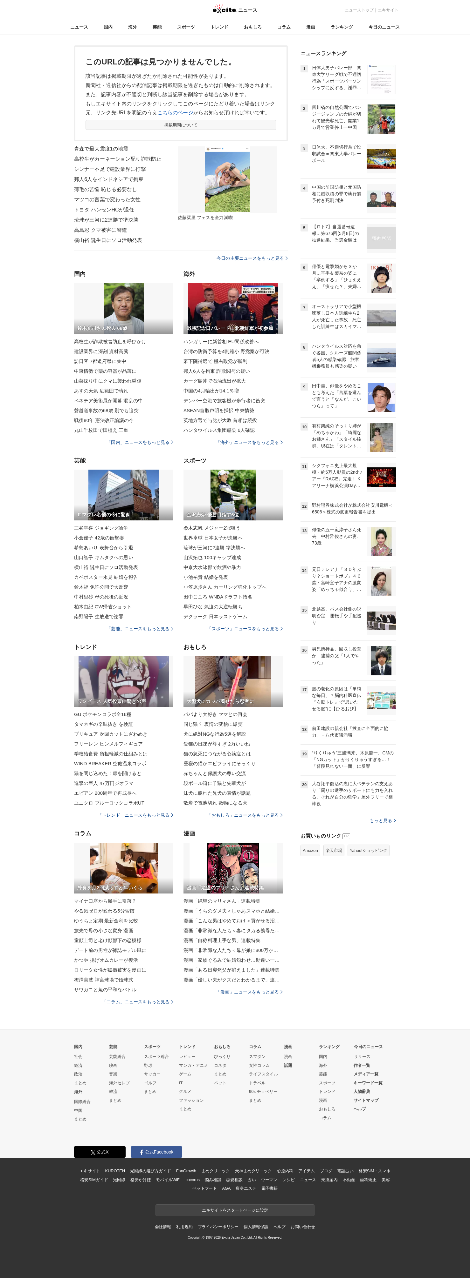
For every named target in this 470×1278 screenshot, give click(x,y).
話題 (288, 1065)
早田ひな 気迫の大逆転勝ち (213, 606)
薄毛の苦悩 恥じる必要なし (105, 189)
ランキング (342, 27)
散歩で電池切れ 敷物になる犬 (215, 803)
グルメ (185, 1091)
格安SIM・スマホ (375, 1170)
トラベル (257, 1083)
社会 (78, 1056)
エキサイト (388, 10)
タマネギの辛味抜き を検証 (103, 724)
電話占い (345, 1170)
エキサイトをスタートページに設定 (235, 1210)
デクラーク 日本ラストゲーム (215, 616)
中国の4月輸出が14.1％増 (211, 390)
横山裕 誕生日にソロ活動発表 (108, 240)
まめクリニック (215, 1170)
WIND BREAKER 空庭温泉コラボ (110, 763)
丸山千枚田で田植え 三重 (101, 430)
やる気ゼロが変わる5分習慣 (104, 910)
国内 (108, 27)
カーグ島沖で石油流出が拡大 (214, 381)
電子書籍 (269, 1188)
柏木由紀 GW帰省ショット (103, 606)
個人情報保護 (256, 1226)
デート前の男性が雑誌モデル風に (110, 950)
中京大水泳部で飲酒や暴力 (212, 567)
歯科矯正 (368, 1179)
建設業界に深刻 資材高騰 (101, 351)
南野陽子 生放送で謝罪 (99, 616)
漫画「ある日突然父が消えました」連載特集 (231, 970)
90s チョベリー (263, 1091)
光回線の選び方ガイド (150, 1170)
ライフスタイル (263, 1074)
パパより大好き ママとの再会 (215, 714)
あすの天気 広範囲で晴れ (101, 390)
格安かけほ (140, 1179)
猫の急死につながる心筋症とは (217, 753)
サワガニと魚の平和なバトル (105, 989)
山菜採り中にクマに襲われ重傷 (108, 381)
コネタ (220, 1065)
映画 (113, 1065)
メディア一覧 (366, 1074)
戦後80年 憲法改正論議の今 (104, 420)
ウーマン (269, 1179)
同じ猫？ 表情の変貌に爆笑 (213, 724)
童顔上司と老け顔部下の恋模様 (108, 940)
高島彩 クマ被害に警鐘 (100, 230)
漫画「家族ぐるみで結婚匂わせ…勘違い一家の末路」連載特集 (233, 960)
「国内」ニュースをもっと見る (140, 442)
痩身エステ (246, 1188)
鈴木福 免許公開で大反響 (101, 587)
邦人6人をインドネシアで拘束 (109, 179)
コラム (284, 27)
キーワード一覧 (368, 1083)
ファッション (191, 1100)
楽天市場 (334, 850)
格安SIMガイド (94, 1179)
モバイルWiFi (168, 1179)
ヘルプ (360, 1109)
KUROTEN (115, 1170)
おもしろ (253, 27)
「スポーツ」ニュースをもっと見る (245, 628)
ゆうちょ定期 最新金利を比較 (106, 920)
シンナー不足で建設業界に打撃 (110, 169)
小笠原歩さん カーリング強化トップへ (224, 587)
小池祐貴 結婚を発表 (205, 577)
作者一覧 (362, 1065)
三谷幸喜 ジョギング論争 (101, 528)
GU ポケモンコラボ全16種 (102, 714)
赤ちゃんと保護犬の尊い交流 (214, 773)
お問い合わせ (303, 1226)
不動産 (349, 1179)
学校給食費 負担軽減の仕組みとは (111, 753)
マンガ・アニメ (193, 1065)
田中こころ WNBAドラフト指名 (217, 596)
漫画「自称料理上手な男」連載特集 (221, 940)
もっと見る (383, 820)
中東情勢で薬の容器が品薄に (105, 371)
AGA (226, 1188)
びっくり (222, 1056)
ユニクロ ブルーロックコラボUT (109, 803)
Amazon (310, 850)
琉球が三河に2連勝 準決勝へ (214, 547)
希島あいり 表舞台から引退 (103, 547)
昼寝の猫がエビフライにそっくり (219, 763)
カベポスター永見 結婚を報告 (106, 577)
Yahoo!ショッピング (368, 850)
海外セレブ (119, 1083)
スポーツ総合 (156, 1056)
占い (252, 1179)
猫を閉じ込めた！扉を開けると (108, 773)
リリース (362, 1056)
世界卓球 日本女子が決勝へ (213, 537)
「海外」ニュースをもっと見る (249, 442)
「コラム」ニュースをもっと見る (137, 1001)
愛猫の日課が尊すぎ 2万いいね (216, 743)
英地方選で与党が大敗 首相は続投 (220, 420)
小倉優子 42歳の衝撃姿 (99, 537)
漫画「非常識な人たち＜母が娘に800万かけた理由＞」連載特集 (233, 950)
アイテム (306, 1170)
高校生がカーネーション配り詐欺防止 (117, 159)
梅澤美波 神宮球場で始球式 (103, 979)
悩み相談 (213, 1179)
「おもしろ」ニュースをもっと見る (245, 815)
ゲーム (185, 1074)
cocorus (192, 1179)
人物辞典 (362, 1091)
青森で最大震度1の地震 (101, 148)
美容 (386, 1179)
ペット (220, 1083)
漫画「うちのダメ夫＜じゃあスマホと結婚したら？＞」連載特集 (233, 910)
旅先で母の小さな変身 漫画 (103, 930)
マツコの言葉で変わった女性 (107, 199)
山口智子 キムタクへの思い (103, 557)
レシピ (288, 1179)
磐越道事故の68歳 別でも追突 (106, 410)
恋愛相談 (234, 1179)
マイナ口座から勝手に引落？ (105, 901)
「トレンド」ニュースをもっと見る (135, 815)
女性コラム (259, 1065)
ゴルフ (150, 1083)
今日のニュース (384, 27)
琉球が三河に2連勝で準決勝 (106, 220)
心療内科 (285, 1170)
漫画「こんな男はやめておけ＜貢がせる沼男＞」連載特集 (233, 920)
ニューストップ (359, 10)
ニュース (79, 27)
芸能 (157, 27)
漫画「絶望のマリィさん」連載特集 (221, 901)
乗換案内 (329, 1179)
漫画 (310, 27)
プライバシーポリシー (218, 1226)
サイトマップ (366, 1100)
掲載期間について (181, 125)
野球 (148, 1065)
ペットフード (204, 1188)
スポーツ (186, 27)
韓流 (113, 1091)
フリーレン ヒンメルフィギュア (108, 743)
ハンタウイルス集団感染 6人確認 (219, 430)
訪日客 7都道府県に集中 (100, 361)
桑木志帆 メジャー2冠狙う (211, 528)
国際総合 (82, 1101)
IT (181, 1083)
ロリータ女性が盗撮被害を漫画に (110, 970)
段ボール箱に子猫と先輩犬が (214, 783)
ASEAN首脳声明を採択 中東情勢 (218, 410)
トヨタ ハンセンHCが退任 (104, 209)
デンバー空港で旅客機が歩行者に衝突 (224, 400)
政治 (78, 1074)
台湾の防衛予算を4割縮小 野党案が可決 (226, 351)
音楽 (113, 1074)
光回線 (119, 1179)
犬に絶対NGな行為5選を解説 (214, 734)
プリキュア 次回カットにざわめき (111, 734)
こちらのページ (175, 112)
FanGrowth (186, 1170)
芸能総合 (117, 1056)
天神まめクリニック (253, 1170)
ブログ (326, 1170)
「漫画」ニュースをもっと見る (249, 991)
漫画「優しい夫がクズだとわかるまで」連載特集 (233, 979)
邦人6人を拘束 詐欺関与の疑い (216, 371)
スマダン (257, 1056)
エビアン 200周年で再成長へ (105, 793)
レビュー (187, 1056)
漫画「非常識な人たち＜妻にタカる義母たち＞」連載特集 (233, 930)
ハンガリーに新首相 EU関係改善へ (221, 341)
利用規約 (184, 1226)
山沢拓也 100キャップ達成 (212, 557)
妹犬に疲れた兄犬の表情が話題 (217, 793)
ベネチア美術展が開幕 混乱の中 (108, 400)
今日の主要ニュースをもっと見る (252, 258)
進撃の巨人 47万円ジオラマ (104, 783)
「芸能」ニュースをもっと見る (140, 628)
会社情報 (163, 1226)
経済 (78, 1065)
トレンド (219, 27)
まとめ (80, 1083)
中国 (78, 1110)
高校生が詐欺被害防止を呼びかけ (110, 341)
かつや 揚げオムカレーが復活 (106, 960)
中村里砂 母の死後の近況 (101, 596)
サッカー (152, 1074)
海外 (132, 27)
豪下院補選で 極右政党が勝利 (215, 361)
